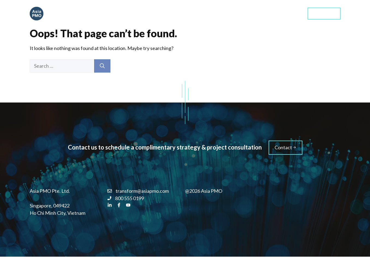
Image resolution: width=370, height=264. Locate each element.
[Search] (102, 66)
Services (207, 13)
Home (180, 13)
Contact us (324, 13)
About (265, 13)
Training (238, 13)
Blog (289, 13)
